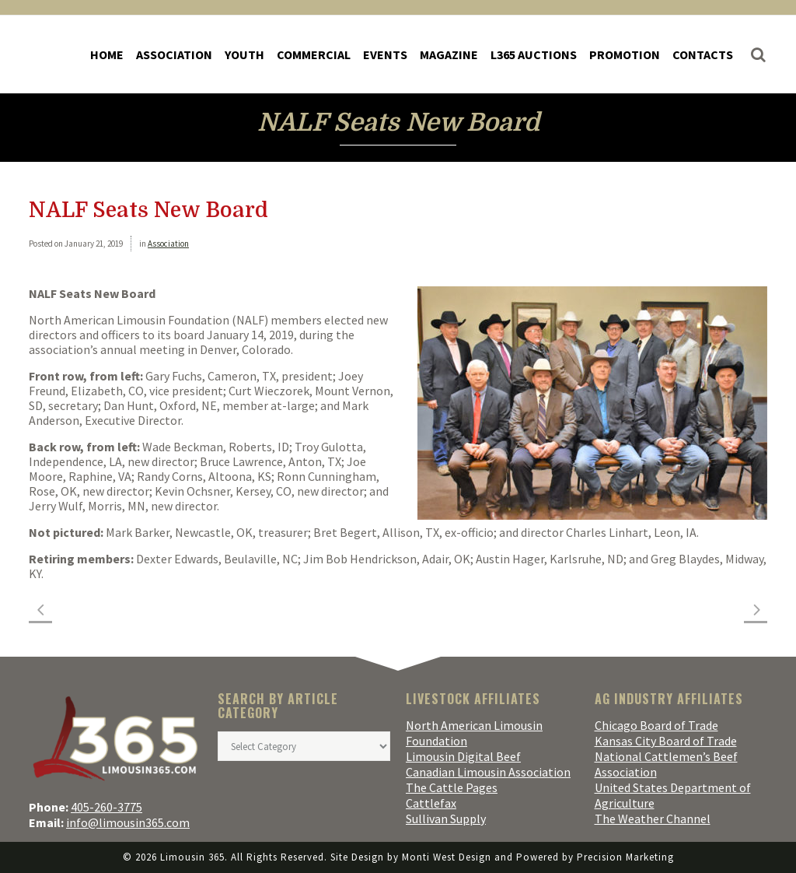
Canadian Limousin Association (488, 772)
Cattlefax (431, 803)
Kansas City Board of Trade (666, 741)
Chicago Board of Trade (656, 725)
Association (168, 243)
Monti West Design (446, 857)
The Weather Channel (652, 818)
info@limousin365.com (128, 822)
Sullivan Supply (446, 818)
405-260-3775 (106, 807)
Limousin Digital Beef (463, 756)
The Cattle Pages (452, 787)
